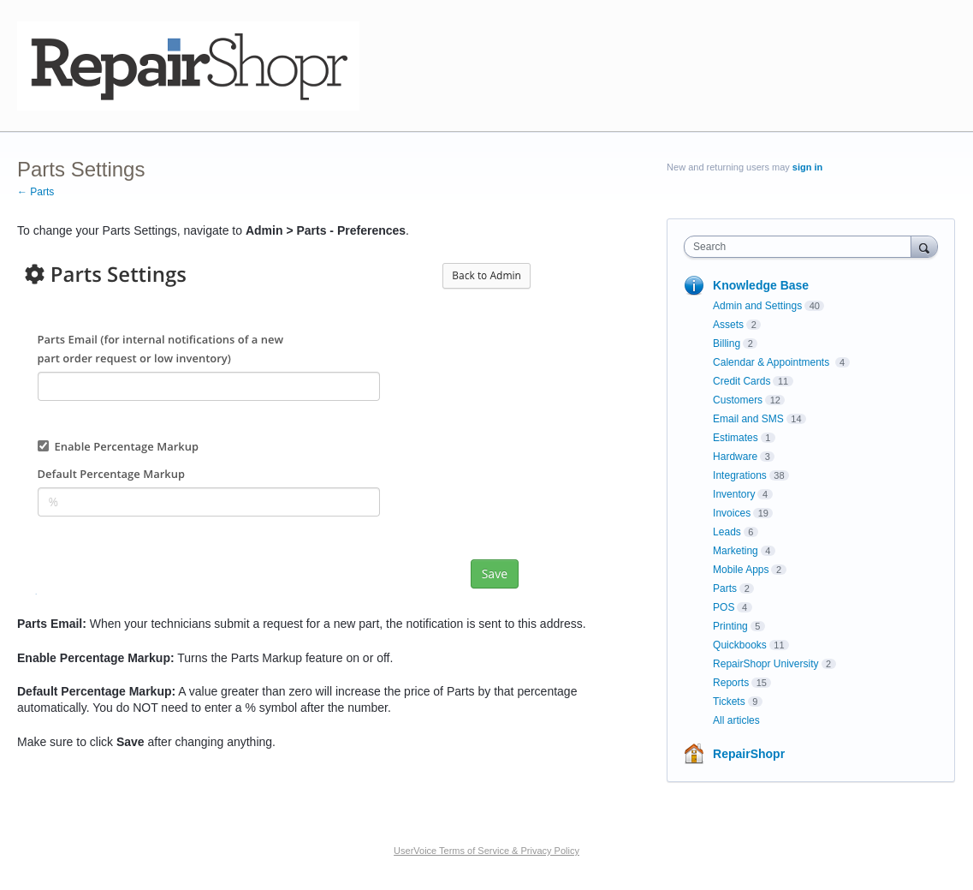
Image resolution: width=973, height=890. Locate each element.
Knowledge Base (761, 285)
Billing (726, 343)
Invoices (732, 513)
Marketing (735, 551)
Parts (725, 588)
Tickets (729, 702)
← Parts (35, 192)
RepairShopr (749, 754)
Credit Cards (741, 381)
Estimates (735, 438)
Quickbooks (740, 645)
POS (723, 607)
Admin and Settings (757, 306)
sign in (807, 167)
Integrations (740, 475)
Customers (737, 400)
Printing (730, 626)
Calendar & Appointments (772, 362)
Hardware (735, 457)
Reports (731, 683)
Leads (727, 532)
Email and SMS (748, 419)
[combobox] (801, 247)
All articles (736, 720)
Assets (728, 325)
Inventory (734, 494)
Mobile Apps (740, 570)
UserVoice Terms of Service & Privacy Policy (486, 850)
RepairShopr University (765, 664)
